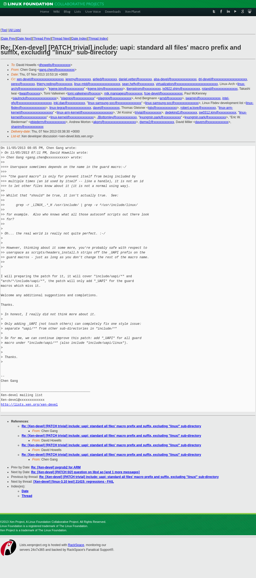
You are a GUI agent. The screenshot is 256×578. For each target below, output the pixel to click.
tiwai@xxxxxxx (30, 93)
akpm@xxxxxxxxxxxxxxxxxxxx (114, 122)
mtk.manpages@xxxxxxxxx (123, 93)
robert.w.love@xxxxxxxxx (198, 108)
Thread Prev (41, 38)
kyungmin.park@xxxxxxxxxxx (160, 117)
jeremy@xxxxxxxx (78, 79)
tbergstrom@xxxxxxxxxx (144, 89)
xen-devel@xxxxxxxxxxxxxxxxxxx (40, 79)
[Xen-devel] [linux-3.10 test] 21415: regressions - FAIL (74, 481)
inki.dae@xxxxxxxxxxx (69, 103)
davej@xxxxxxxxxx (106, 108)
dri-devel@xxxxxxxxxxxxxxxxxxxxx (222, 79)
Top (3, 30)
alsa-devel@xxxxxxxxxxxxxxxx (175, 79)
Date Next (24, 38)
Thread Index (98, 38)
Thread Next (61, 38)
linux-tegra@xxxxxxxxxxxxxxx (70, 108)
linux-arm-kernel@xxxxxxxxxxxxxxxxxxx (85, 112)
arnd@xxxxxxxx (171, 98)
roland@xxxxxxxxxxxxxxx (220, 89)
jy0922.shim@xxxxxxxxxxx (181, 89)
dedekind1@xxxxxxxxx (181, 112)
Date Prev (8, 38)
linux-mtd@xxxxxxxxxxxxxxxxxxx (97, 84)
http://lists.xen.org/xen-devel (29, 404)
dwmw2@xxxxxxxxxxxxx (157, 122)
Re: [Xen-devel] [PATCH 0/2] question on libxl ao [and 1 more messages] (85, 472)
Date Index (79, 38)
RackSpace (76, 545)
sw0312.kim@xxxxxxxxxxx (217, 112)
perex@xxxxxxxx (23, 84)
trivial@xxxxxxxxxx (148, 112)
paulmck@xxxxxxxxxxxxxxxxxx (34, 98)
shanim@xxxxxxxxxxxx (27, 127)
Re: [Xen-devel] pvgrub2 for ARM (56, 467)
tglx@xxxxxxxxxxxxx (162, 108)
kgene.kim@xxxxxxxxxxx (66, 89)
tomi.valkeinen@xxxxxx (84, 93)
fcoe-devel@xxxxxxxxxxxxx (163, 93)
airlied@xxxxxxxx (105, 79)
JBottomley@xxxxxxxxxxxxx (117, 117)
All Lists (14, 30)
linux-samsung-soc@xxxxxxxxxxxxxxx (114, 103)
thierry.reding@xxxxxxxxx (54, 84)
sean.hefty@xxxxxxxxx (138, 84)
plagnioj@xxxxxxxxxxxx (77, 98)
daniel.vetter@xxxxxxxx (135, 79)
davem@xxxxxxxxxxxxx (211, 122)
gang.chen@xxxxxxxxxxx (56, 70)
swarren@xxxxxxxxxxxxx (203, 98)
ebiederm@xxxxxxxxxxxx (48, 122)
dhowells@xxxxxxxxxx (54, 65)
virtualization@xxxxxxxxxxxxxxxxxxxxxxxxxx (187, 84)
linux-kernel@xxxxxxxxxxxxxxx (72, 117)
